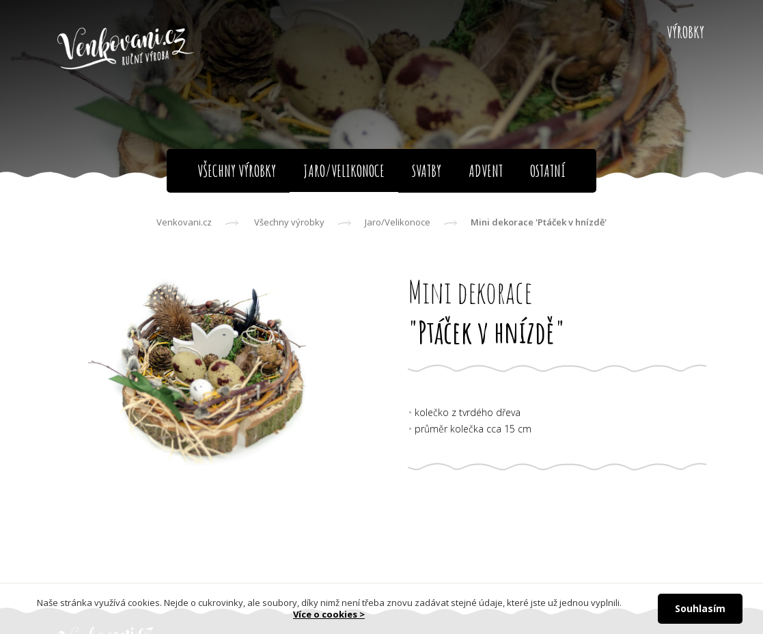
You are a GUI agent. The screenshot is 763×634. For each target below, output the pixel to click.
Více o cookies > (329, 614)
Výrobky (685, 32)
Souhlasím (700, 608)
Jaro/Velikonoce (397, 222)
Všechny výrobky (289, 222)
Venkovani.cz (184, 222)
